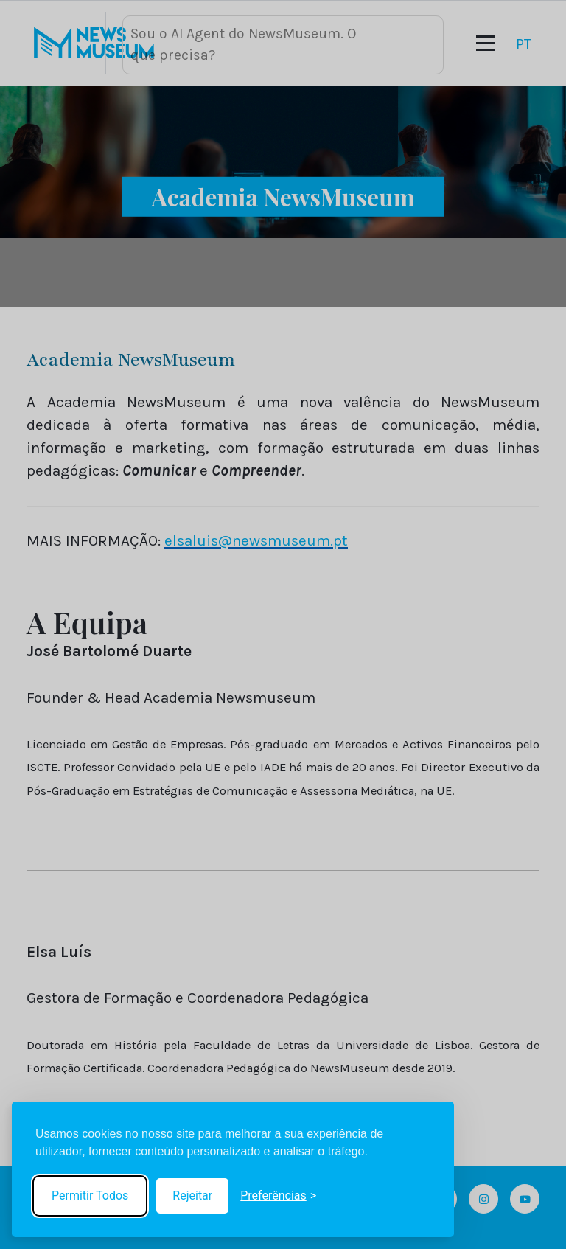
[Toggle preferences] (278, 1196)
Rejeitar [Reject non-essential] (192, 1196)
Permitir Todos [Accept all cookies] (90, 1196)
